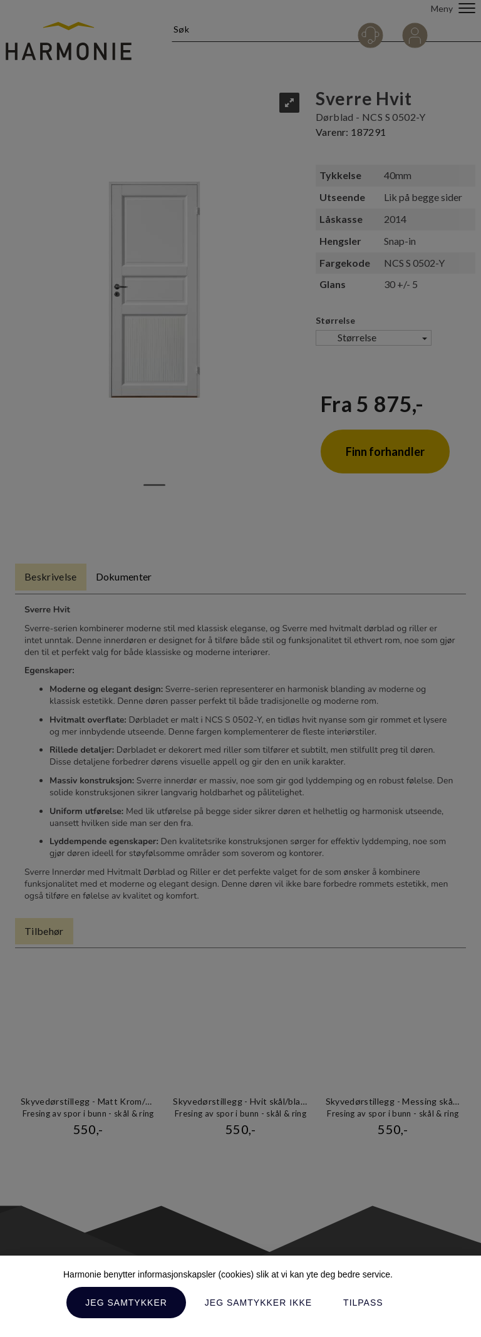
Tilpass (363, 1303)
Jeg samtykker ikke (258, 1303)
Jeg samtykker (126, 1303)
